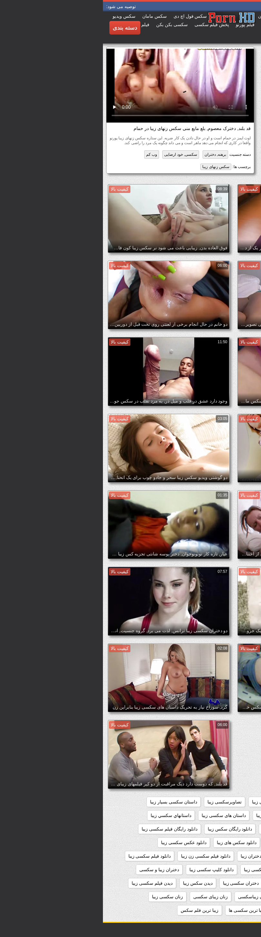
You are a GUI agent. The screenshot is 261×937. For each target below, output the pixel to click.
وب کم (48, 154)
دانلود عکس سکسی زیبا (81, 842)
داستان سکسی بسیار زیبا (70, 801)
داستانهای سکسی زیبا (179, 829)
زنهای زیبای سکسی (232, 910)
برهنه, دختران (113, 154)
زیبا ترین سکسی (188, 910)
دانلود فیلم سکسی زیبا (46, 856)
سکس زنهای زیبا (112, 166)
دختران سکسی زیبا (138, 883)
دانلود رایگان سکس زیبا (127, 829)
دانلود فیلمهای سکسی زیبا (165, 869)
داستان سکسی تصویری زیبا (225, 815)
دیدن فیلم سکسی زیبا (49, 883)
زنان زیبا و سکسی (233, 896)
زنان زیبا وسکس (190, 896)
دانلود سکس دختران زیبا (228, 842)
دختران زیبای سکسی (186, 883)
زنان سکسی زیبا (64, 896)
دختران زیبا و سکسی (56, 869)
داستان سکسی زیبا (171, 815)
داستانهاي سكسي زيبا (68, 815)
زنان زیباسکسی (150, 896)
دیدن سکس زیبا (95, 883)
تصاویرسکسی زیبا (122, 801)
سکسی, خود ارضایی (77, 154)
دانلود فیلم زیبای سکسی (228, 856)
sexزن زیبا (241, 801)
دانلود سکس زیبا (179, 842)
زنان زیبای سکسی (107, 896)
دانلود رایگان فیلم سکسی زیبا (67, 829)
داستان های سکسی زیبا (121, 815)
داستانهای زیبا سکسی (230, 829)
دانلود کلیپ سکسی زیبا (108, 869)
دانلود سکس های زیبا (134, 842)
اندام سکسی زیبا (205, 801)
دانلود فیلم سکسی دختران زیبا (166, 856)
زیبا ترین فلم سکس (96, 910)
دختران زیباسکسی (233, 883)
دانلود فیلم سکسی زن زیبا (102, 856)
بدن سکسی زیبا (164, 801)
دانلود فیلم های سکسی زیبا (225, 869)
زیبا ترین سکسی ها (144, 910)
